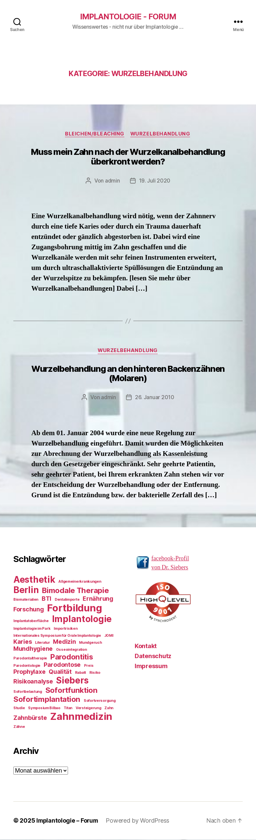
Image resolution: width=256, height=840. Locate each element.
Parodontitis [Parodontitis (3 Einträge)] (71, 657)
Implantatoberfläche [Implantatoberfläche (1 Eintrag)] (31, 621)
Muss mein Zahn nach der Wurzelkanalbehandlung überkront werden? (128, 157)
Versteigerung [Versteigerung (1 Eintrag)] (88, 709)
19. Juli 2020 (155, 181)
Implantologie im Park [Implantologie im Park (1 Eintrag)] (31, 629)
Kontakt (146, 646)
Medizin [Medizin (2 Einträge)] (64, 642)
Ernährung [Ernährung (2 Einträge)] (98, 599)
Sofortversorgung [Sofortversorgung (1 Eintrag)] (100, 701)
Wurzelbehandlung (161, 134)
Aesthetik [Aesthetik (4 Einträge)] (34, 580)
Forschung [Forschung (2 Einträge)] (28, 609)
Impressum (151, 666)
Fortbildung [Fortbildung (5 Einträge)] (74, 608)
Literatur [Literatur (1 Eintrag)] (42, 643)
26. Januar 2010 (154, 398)
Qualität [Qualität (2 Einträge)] (60, 672)
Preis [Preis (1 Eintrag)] (89, 666)
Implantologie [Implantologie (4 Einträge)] (82, 619)
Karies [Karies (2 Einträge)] (22, 642)
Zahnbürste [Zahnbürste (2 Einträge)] (30, 718)
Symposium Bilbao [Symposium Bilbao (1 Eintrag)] (44, 709)
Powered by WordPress (139, 821)
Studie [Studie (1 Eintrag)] (19, 709)
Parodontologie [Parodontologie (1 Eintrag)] (26, 666)
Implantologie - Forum (127, 17)
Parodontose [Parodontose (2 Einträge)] (62, 665)
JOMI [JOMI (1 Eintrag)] (108, 636)
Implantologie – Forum (68, 821)
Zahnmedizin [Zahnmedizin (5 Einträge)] (81, 717)
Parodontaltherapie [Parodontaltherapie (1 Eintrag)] (30, 659)
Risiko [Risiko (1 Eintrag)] (94, 673)
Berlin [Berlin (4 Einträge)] (26, 590)
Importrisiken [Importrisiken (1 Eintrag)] (66, 629)
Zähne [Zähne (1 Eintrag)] (19, 727)
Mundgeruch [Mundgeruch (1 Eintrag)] (90, 643)
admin (112, 181)
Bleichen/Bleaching (95, 134)
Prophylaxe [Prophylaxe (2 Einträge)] (29, 672)
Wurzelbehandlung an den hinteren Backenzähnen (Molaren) (128, 374)
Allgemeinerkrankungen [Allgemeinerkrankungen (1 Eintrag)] (79, 582)
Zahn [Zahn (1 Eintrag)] (108, 709)
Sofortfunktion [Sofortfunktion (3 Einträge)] (71, 690)
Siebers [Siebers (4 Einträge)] (72, 681)
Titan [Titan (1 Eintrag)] (68, 709)
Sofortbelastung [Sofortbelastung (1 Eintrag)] (27, 692)
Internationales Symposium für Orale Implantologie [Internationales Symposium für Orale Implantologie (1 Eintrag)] (57, 636)
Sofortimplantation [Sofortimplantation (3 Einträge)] (46, 699)
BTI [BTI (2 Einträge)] (46, 599)
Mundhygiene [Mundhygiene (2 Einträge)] (33, 649)
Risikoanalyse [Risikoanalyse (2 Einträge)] (33, 681)
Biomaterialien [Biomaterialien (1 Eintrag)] (25, 600)
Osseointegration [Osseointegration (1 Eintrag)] (71, 650)
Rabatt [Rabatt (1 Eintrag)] (80, 673)
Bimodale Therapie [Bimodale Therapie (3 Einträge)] (75, 590)
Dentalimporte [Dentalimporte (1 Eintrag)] (67, 600)
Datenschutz (153, 656)
